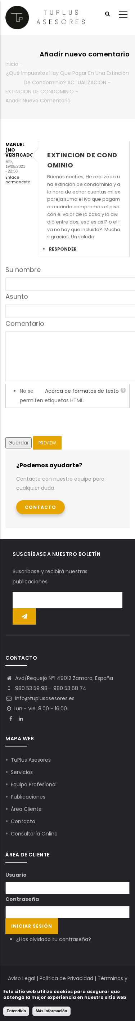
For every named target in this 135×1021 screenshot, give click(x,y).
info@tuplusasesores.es (40, 698)
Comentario (24, 323)
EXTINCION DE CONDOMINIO (39, 91)
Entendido (16, 1011)
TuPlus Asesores (31, 759)
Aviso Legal (21, 978)
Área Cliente (26, 809)
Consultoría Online (34, 833)
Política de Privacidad (66, 978)
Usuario (16, 875)
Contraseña (22, 899)
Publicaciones (28, 796)
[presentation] (60, 422)
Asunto (16, 296)
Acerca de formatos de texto (82, 391)
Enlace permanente (17, 179)
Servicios (22, 772)
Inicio (11, 64)
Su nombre (23, 269)
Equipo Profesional (34, 784)
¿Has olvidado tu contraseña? (53, 939)
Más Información (51, 1011)
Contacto (40, 507)
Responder (63, 249)
